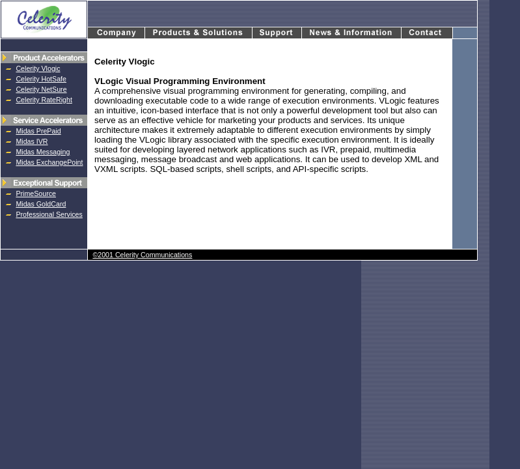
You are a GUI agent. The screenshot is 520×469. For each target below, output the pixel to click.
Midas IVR (32, 141)
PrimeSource (36, 193)
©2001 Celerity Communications (142, 255)
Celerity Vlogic (38, 68)
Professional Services (49, 214)
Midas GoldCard (41, 204)
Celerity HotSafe (41, 79)
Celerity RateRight (44, 100)
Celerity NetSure (41, 89)
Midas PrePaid (38, 131)
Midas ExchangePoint (49, 162)
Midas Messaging (43, 152)
